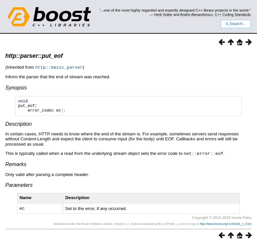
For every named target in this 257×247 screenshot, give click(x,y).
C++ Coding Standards (233, 15)
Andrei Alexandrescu (196, 15)
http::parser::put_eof (34, 56)
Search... (235, 23)
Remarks (15, 166)
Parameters (19, 187)
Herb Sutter (163, 15)
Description (18, 126)
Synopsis (16, 87)
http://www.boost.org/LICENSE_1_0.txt (225, 226)
